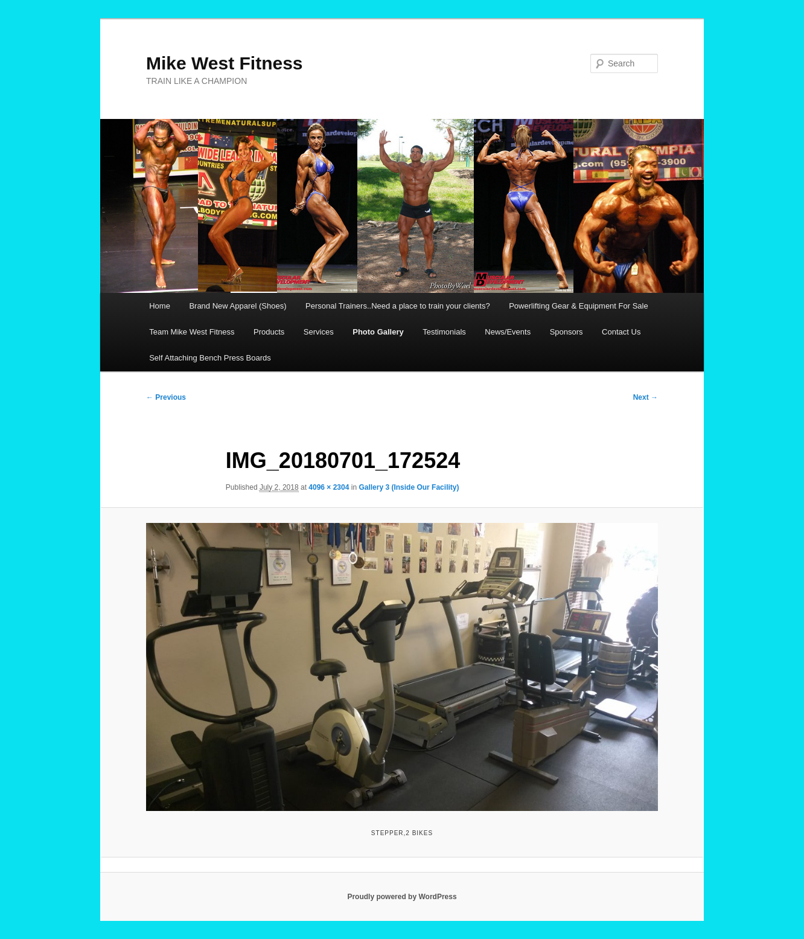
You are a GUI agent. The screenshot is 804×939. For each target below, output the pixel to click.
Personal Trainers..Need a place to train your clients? (397, 305)
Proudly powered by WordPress (401, 897)
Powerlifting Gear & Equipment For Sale (578, 305)
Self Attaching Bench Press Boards (210, 357)
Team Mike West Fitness (191, 331)
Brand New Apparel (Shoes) (237, 305)
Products (269, 331)
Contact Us (621, 331)
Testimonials (444, 331)
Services (319, 331)
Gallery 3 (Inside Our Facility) (409, 487)
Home (159, 305)
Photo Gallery (378, 331)
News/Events (508, 331)
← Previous (166, 397)
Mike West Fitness (224, 63)
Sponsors (566, 331)
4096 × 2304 (328, 487)
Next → (645, 397)
